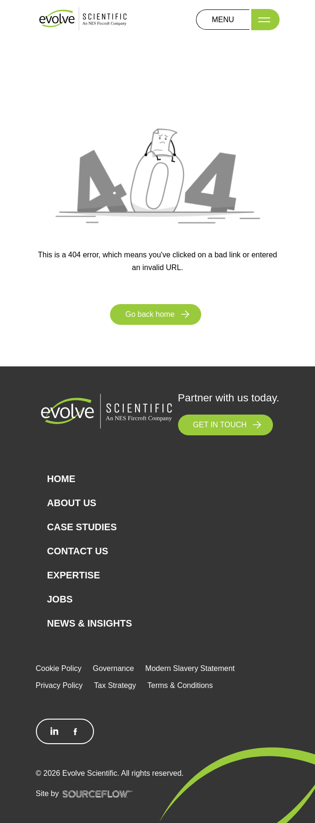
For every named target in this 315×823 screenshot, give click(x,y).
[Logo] (83, 19)
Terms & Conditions (180, 685)
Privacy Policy (59, 685)
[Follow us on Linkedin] (54, 731)
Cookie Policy (59, 668)
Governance (113, 668)
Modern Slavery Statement (190, 668)
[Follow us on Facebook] (75, 731)
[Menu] (265, 19)
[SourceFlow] (97, 793)
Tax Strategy (115, 685)
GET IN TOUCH (220, 425)
